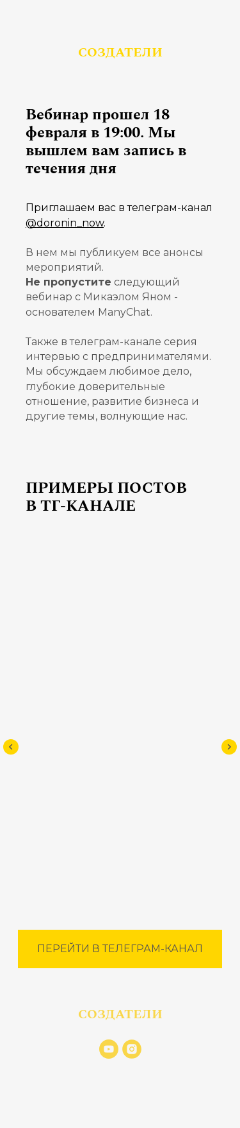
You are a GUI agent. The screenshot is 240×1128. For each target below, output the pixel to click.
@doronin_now (65, 223)
